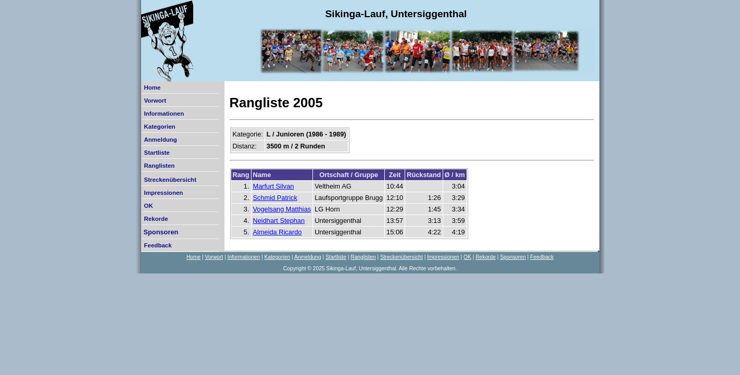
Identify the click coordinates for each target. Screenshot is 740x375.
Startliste (157, 152)
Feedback (158, 245)
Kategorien (159, 126)
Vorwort (155, 100)
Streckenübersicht (170, 180)
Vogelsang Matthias (282, 209)
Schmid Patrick (275, 198)
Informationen (164, 113)
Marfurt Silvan (273, 186)
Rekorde (156, 219)
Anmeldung (160, 139)
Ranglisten (159, 165)
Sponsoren (161, 232)
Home (152, 87)
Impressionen (163, 193)
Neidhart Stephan (279, 220)
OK (148, 206)
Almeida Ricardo (277, 232)
